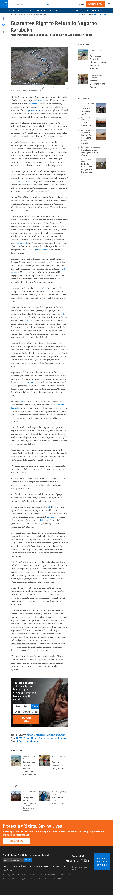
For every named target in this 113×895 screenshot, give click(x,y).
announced (22, 243)
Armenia (41, 100)
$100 (26, 706)
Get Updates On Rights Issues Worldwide (26, 855)
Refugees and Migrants (27, 741)
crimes (14, 520)
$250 (35, 706)
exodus (27, 320)
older (63, 314)
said (48, 507)
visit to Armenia (43, 249)
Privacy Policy (27, 866)
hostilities (40, 520)
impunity (51, 517)
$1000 (26, 712)
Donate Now (95, 4)
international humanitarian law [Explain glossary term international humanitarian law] (25, 644)
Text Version (8, 870)
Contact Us (7, 866)
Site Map (47, 866)
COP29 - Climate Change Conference (32, 737)
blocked (24, 401)
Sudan (67, 11)
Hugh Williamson (23, 181)
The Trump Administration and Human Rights (46, 11)
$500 (18, 712)
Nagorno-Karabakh (34, 110)
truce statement (28, 382)
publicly (42, 288)
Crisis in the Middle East (18, 11)
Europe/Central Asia (56, 734)
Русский (103, 14)
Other (35, 712)
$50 (17, 706)
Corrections (17, 866)
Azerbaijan (41, 734)
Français (96, 14)
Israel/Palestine (78, 11)
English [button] (81, 4)
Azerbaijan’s (34, 103)
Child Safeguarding (58, 866)
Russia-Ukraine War (95, 11)
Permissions (38, 866)
